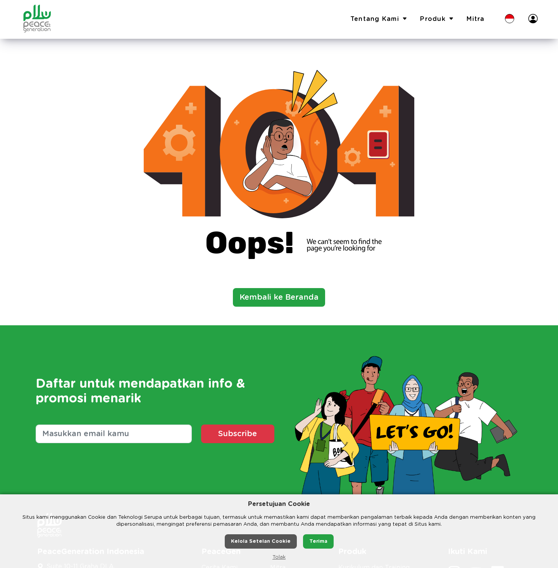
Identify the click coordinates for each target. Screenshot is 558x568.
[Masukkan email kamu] (114, 434)
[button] (509, 19)
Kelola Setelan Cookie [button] (261, 541)
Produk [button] (437, 19)
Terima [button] (318, 541)
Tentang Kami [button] (379, 19)
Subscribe (237, 434)
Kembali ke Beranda (279, 297)
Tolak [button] (279, 557)
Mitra (475, 19)
